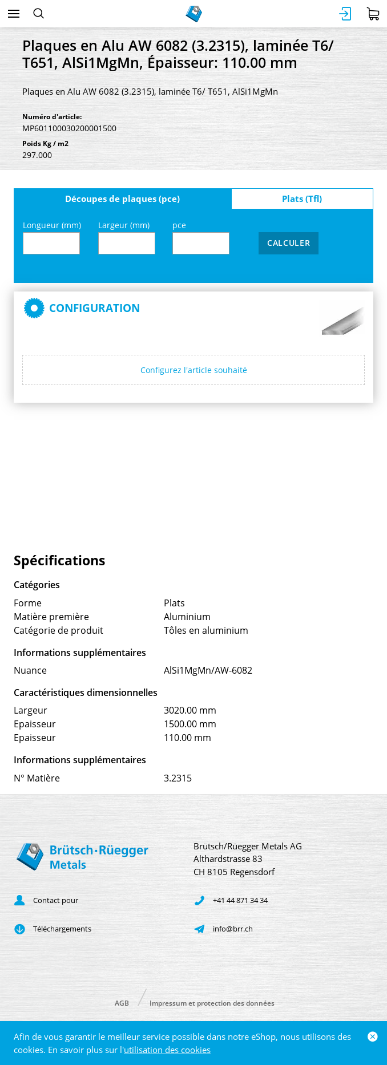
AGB (122, 1002)
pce (200, 237)
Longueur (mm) (52, 237)
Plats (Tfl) (302, 198)
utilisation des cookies (167, 1049)
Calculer (289, 242)
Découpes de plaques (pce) (122, 198)
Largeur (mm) (126, 237)
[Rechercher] (38, 13)
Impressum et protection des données (212, 1002)
